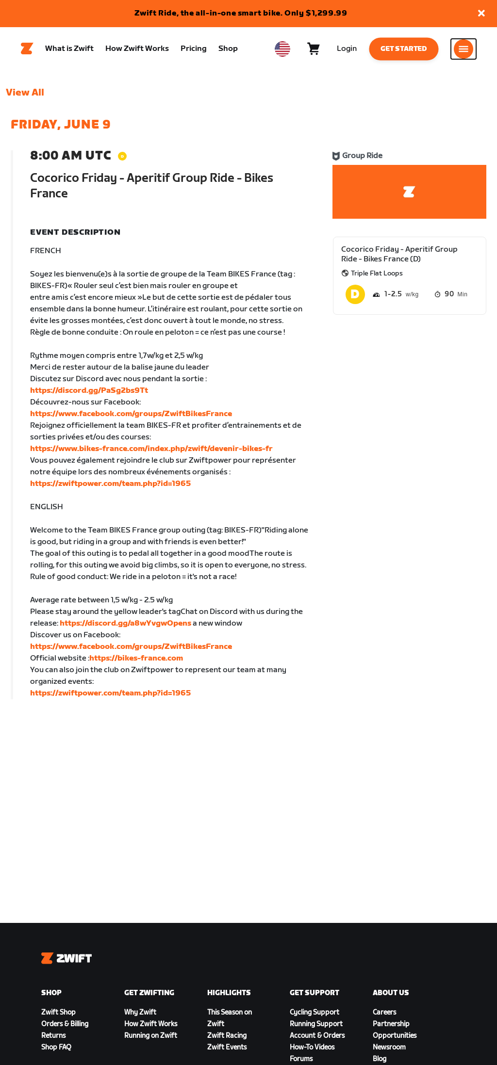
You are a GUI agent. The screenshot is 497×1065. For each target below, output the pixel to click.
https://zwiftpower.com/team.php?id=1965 (110, 483)
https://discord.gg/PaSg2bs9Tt (89, 390)
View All (25, 92)
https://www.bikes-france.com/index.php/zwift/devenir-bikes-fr (151, 448)
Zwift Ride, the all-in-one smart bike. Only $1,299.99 (241, 13)
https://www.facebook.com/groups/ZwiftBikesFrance (131, 414)
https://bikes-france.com (136, 658)
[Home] (27, 49)
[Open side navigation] (463, 49)
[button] (481, 14)
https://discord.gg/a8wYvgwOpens (125, 623)
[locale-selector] (282, 49)
